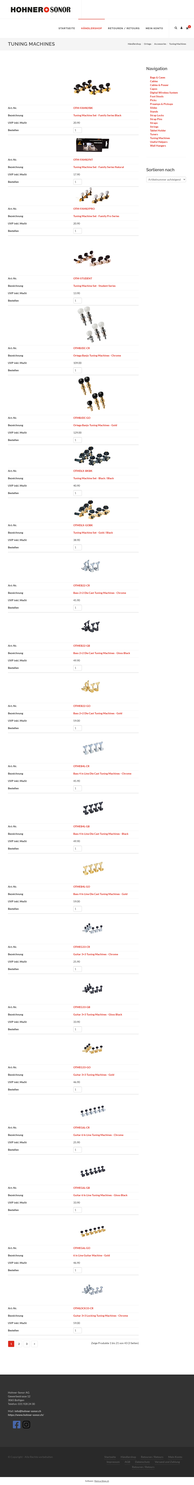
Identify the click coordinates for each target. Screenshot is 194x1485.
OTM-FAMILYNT (83, 159)
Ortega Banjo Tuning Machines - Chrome (97, 355)
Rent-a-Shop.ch (101, 1481)
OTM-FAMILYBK (83, 107)
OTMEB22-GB (81, 645)
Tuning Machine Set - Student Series (94, 285)
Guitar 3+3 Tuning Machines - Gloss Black (97, 1014)
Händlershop (128, 1456)
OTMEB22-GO (81, 705)
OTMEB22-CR (81, 585)
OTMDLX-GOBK (83, 525)
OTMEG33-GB (81, 1007)
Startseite (110, 1456)
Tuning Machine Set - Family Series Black (97, 115)
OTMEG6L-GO (81, 1248)
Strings (154, 126)
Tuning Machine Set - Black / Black (93, 478)
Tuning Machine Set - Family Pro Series (96, 216)
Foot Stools (156, 96)
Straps (154, 122)
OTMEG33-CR (81, 946)
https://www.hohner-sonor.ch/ (26, 1414)
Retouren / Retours (152, 1456)
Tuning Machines (160, 138)
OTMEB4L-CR (81, 766)
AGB (127, 1461)
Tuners (154, 134)
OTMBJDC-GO (81, 417)
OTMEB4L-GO (81, 886)
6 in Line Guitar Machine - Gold (91, 1255)
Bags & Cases (157, 77)
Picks (153, 100)
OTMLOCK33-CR (83, 1308)
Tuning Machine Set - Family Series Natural (98, 167)
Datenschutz (142, 1461)
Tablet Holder (158, 130)
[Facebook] (16, 1425)
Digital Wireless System (164, 92)
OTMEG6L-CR (81, 1127)
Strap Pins (156, 119)
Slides (153, 107)
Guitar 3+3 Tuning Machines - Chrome (95, 954)
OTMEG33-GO (82, 1067)
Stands (154, 111)
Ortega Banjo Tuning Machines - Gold (95, 425)
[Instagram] (26, 1425)
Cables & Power (159, 85)
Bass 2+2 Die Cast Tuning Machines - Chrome (99, 592)
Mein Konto (175, 1456)
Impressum (113, 1461)
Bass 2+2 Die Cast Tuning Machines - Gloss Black (101, 653)
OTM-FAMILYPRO (84, 208)
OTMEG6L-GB (81, 1187)
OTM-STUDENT (82, 278)
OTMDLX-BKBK (82, 470)
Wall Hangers (158, 145)
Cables (154, 81)
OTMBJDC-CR (81, 348)
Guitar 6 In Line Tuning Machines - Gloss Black (100, 1195)
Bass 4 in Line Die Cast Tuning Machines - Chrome (102, 773)
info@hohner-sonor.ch (27, 1411)
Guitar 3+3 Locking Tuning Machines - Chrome (100, 1315)
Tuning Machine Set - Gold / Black (93, 532)
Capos (153, 88)
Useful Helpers (158, 141)
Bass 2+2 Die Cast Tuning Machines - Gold (97, 713)
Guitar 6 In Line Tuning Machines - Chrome (98, 1134)
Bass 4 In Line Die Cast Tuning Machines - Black (100, 833)
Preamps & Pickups (161, 104)
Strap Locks (157, 115)
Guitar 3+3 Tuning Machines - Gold (93, 1074)
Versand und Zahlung (167, 1461)
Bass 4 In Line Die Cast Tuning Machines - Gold (100, 894)
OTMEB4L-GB (81, 826)
